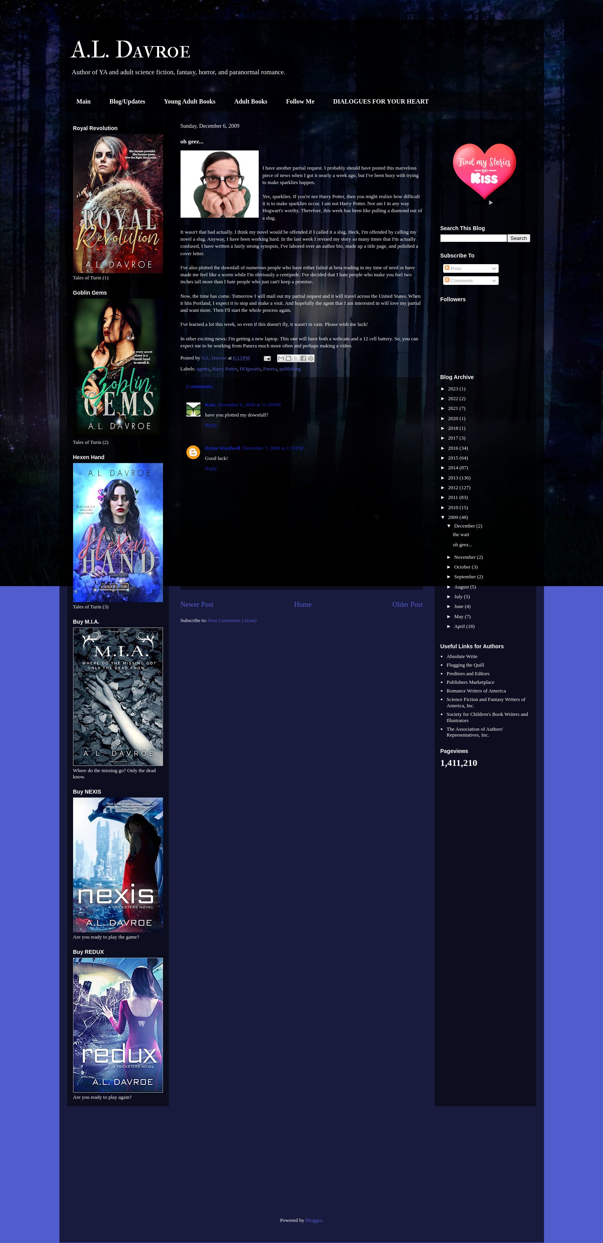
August (462, 587)
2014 (454, 467)
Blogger (314, 1220)
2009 (454, 517)
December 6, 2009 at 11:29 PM (249, 405)
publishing (290, 369)
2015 (454, 458)
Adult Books (250, 101)
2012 (454, 487)
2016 (454, 448)
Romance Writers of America (476, 691)
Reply (211, 425)
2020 (454, 418)
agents (203, 369)
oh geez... (462, 544)
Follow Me (300, 101)
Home (302, 604)
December (465, 526)
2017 (454, 438)
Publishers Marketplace (470, 682)
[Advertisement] (118, 1165)
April (460, 626)
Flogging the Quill (465, 665)
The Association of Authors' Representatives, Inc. (475, 732)
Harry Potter (224, 369)
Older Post (407, 604)
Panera (270, 369)
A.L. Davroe (131, 50)
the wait (461, 534)
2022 (454, 398)
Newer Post (197, 604)
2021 (454, 408)
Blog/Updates (127, 101)
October (463, 567)
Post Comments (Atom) (232, 620)
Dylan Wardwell (222, 448)
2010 (454, 507)
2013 (454, 478)
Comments (459, 280)
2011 (454, 497)
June (459, 606)
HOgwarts (250, 369)
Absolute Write (462, 656)
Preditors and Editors (468, 673)
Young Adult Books (190, 101)
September (465, 576)
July (459, 596)
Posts (453, 268)
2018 (454, 428)
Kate (210, 405)
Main (84, 101)
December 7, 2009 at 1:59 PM (273, 448)
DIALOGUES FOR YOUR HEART (381, 101)
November (465, 557)
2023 (454, 389)
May (459, 616)
